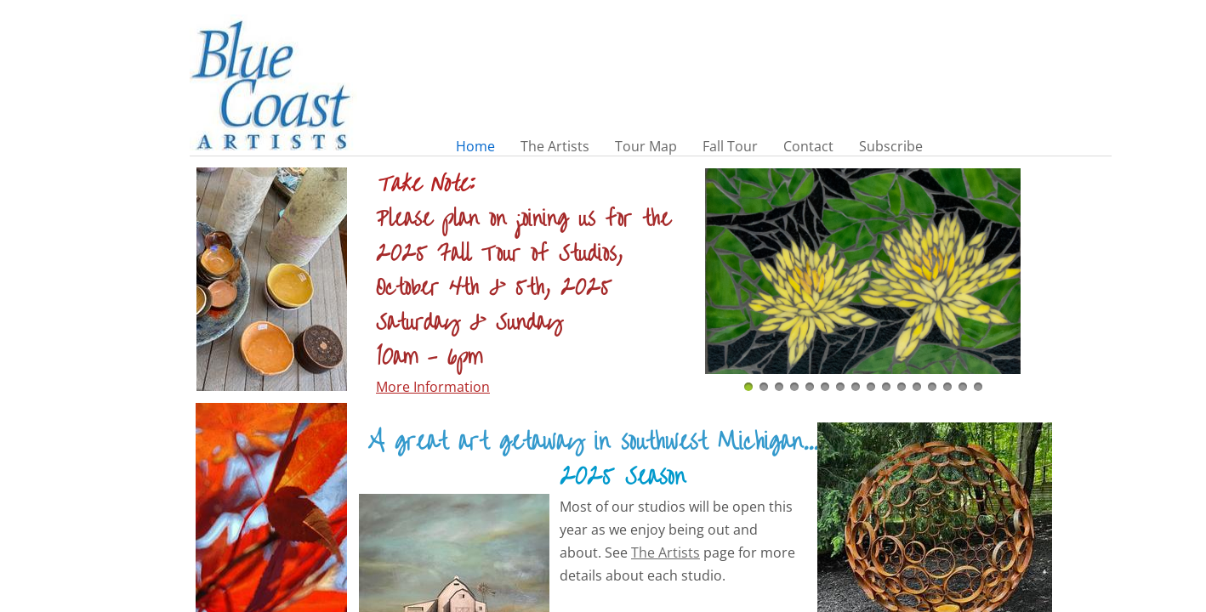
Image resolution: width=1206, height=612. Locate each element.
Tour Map (646, 146)
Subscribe (891, 146)
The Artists (555, 146)
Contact (808, 146)
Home (475, 146)
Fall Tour (730, 146)
